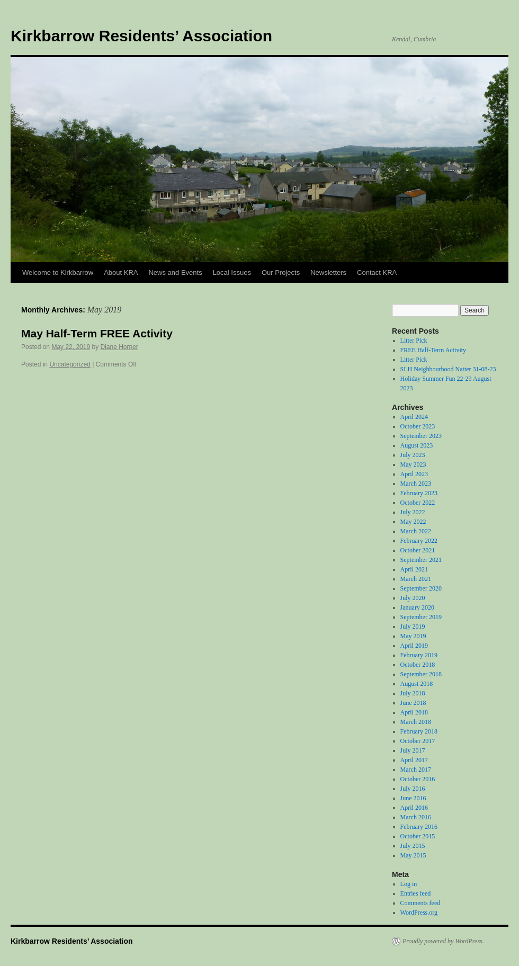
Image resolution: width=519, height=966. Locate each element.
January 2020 (417, 607)
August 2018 (416, 683)
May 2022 (413, 521)
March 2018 (415, 722)
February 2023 (418, 493)
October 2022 (417, 502)
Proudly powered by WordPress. (443, 941)
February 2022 (418, 540)
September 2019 (421, 617)
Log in (408, 884)
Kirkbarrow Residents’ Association (141, 35)
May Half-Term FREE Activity (97, 333)
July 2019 (412, 626)
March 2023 (415, 483)
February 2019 (418, 655)
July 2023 (412, 455)
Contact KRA (377, 272)
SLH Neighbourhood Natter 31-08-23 (448, 369)
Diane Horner (119, 347)
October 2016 (417, 779)
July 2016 (412, 788)
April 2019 (414, 645)
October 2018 (417, 664)
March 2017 (415, 769)
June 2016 (413, 798)
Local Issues (232, 272)
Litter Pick (413, 340)
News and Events (175, 272)
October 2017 (417, 741)
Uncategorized (69, 364)
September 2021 (421, 560)
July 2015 (412, 845)
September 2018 (421, 674)
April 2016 (414, 807)
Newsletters (328, 272)
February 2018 (418, 731)
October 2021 (417, 550)
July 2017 (412, 750)
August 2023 (416, 445)
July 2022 (412, 512)
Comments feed (420, 903)
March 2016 (415, 817)
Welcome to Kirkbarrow (57, 272)
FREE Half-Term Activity (433, 350)
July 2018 (412, 693)
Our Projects (281, 272)
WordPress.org (418, 912)
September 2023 (421, 436)
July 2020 (412, 598)
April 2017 (414, 760)
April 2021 (414, 569)
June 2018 (413, 702)
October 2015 (417, 836)
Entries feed (415, 893)
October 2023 (417, 426)
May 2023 (413, 464)
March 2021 (415, 579)
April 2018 (414, 712)
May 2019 (413, 636)
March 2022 (415, 531)
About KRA (121, 272)
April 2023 (414, 474)
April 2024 (414, 417)
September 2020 (421, 588)
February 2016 (418, 826)
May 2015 (413, 855)
